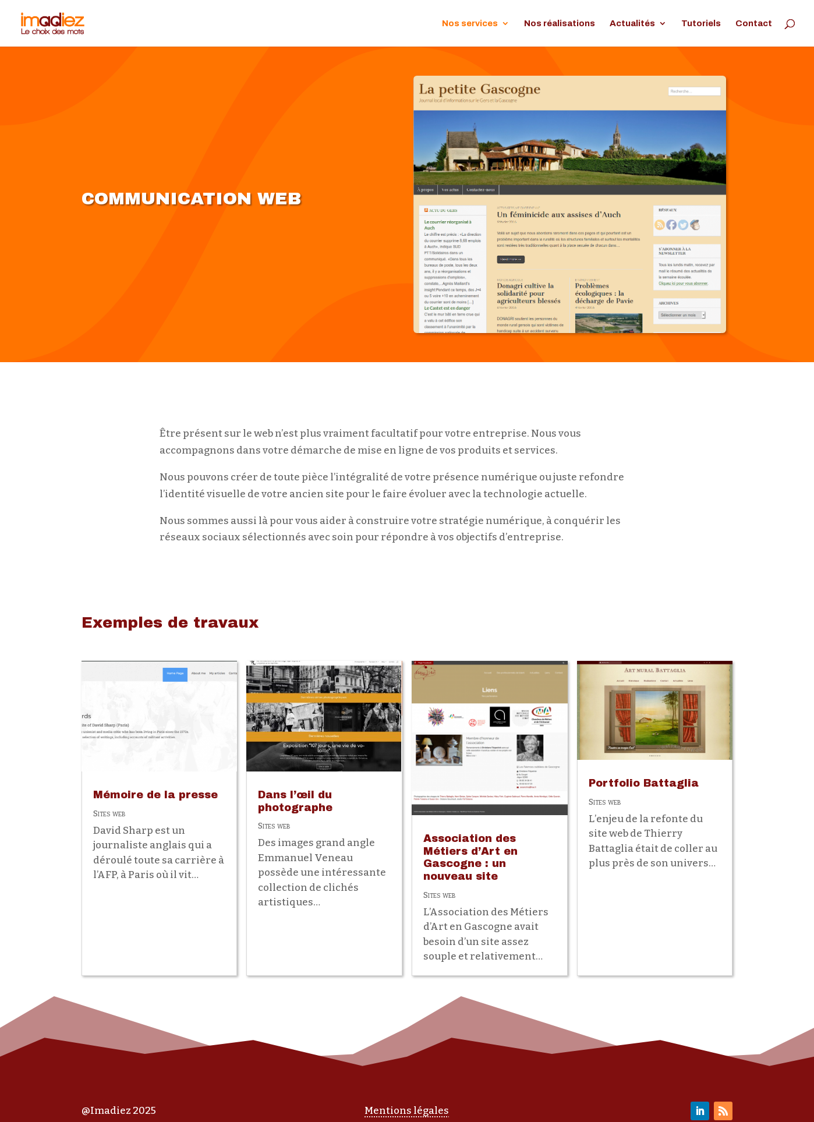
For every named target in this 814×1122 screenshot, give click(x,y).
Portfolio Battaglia (644, 783)
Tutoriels (701, 23)
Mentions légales (406, 1111)
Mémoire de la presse (155, 795)
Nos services (470, 23)
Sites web (109, 814)
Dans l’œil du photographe (295, 801)
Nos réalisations (559, 23)
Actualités (632, 23)
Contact (753, 23)
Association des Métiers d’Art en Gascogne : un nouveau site (470, 857)
